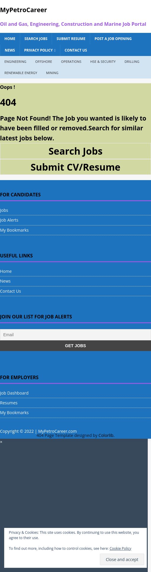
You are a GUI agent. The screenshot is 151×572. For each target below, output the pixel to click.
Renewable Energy (20, 73)
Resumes (8, 403)
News (10, 50)
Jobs (4, 210)
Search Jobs (36, 38)
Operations (71, 61)
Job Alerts (9, 220)
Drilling (131, 61)
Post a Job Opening (113, 38)
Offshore (43, 61)
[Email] (75, 334)
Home (9, 38)
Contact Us (76, 50)
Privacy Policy (38, 50)
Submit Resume (70, 38)
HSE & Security (103, 61)
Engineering (15, 61)
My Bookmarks (14, 230)
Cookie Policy (120, 548)
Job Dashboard (14, 393)
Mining (52, 73)
